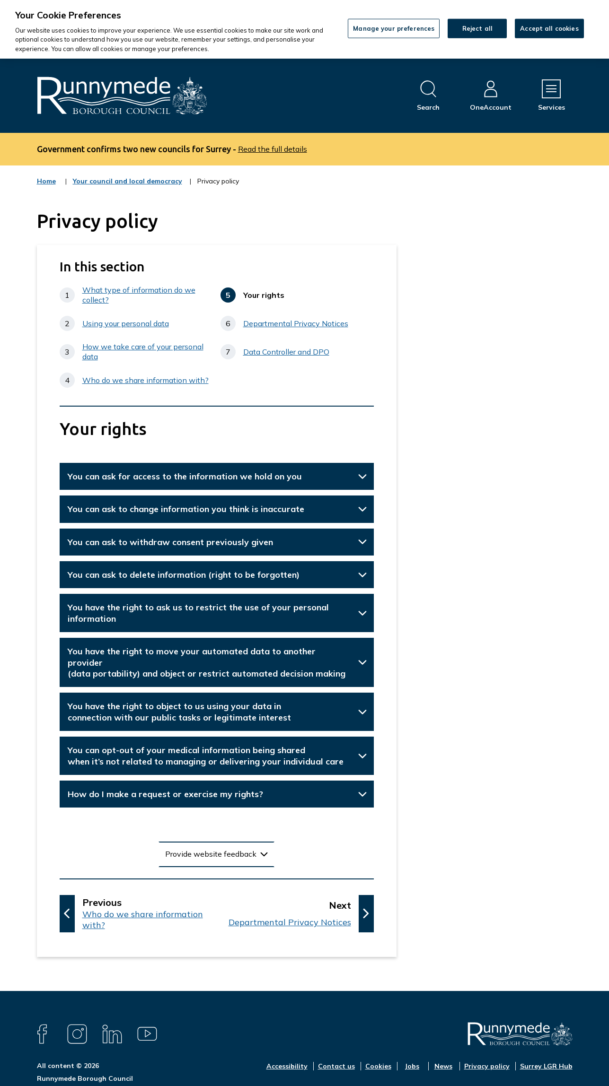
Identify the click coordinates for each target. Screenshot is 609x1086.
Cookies (378, 1066)
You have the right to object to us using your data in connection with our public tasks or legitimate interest (179, 711)
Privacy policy (487, 1066)
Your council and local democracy (127, 187)
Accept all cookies (549, 28)
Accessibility (287, 1066)
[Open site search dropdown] (428, 96)
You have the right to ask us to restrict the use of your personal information (198, 613)
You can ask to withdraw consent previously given (170, 542)
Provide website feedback (210, 854)
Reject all (477, 28)
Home (46, 181)
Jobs (412, 1066)
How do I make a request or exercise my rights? (165, 794)
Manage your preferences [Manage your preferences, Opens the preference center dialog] (393, 28)
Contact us (336, 1066)
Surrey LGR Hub (546, 1066)
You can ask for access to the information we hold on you (185, 476)
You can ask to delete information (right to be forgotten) (184, 574)
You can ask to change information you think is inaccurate (186, 509)
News (443, 1066)
